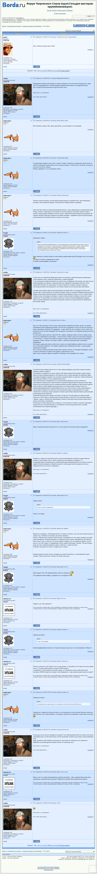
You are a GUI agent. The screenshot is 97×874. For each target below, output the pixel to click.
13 (56, 71)
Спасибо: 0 (90, 96)
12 (54, 71)
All (59, 71)
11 (53, 71)
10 (51, 71)
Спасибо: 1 (90, 49)
